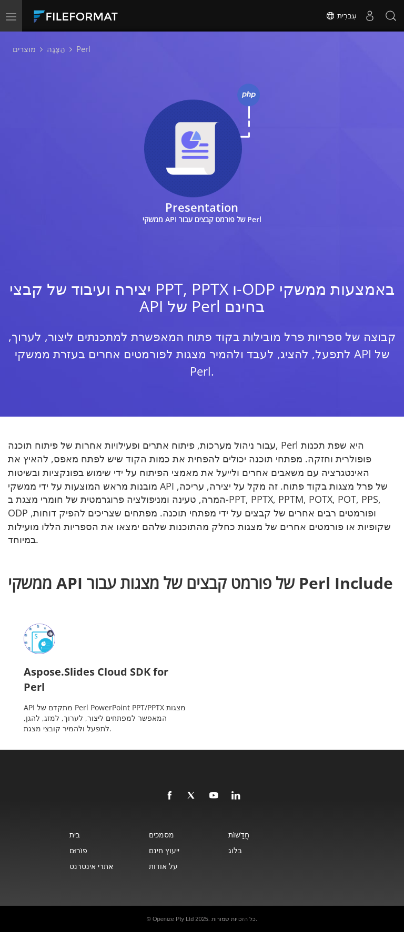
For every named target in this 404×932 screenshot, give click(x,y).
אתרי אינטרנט (91, 866)
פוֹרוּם (78, 850)
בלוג (235, 850)
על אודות (163, 866)
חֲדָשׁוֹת (238, 835)
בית (74, 835)
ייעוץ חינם (164, 850)
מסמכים (161, 835)
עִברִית (341, 15)
